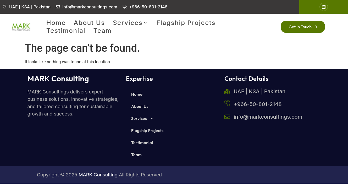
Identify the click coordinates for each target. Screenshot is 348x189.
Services (130, 23)
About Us (89, 23)
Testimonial (66, 30)
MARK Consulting (58, 78)
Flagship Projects (186, 23)
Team (102, 30)
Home (56, 23)
